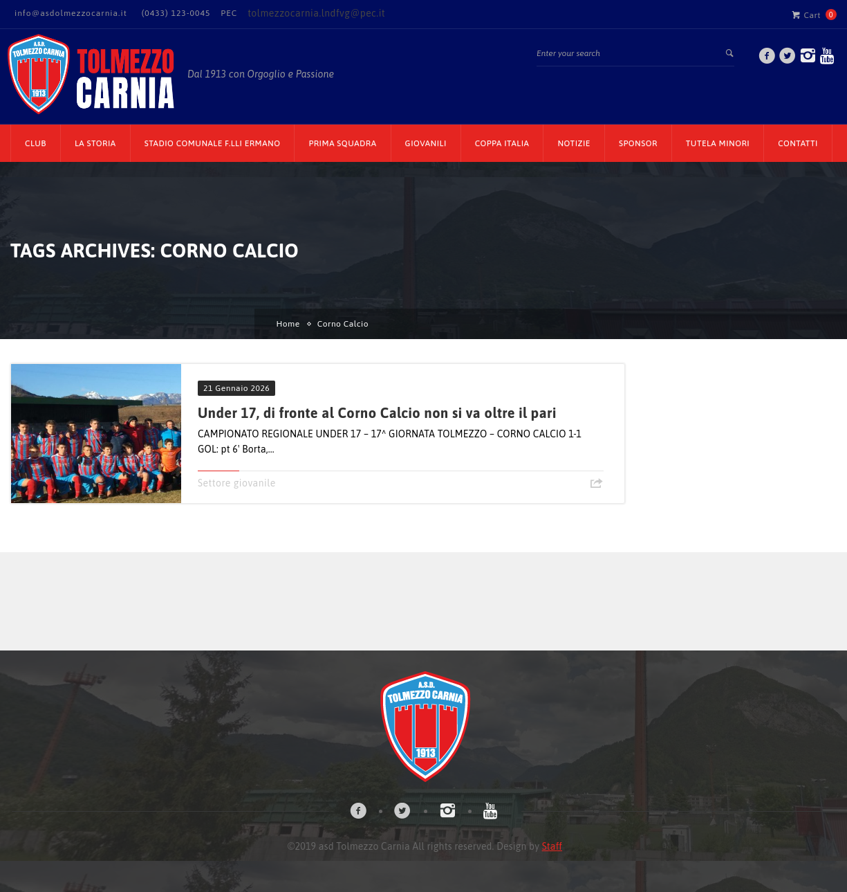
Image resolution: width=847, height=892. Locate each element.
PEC (229, 13)
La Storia (95, 143)
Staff (552, 846)
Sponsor (638, 143)
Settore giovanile (237, 483)
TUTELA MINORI (718, 143)
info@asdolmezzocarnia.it (71, 13)
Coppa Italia (502, 143)
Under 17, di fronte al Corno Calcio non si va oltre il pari (377, 413)
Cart (806, 14)
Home (288, 324)
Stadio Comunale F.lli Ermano (213, 143)
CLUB (35, 143)
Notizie (573, 143)
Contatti (798, 143)
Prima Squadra (342, 143)
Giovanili (426, 143)
